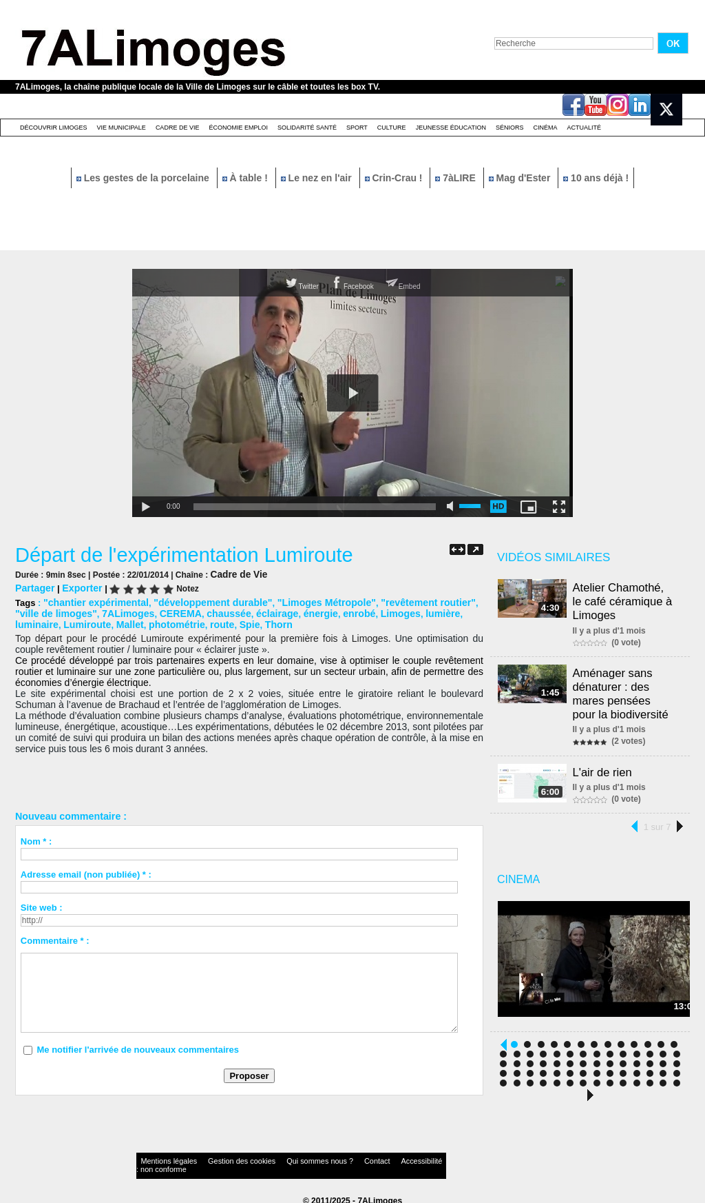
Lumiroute (37, 621)
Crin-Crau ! (395, 177)
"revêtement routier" (398, 601)
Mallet (77, 621)
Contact (325, 1158)
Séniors (510, 127)
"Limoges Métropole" (304, 601)
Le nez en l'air (318, 177)
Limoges (335, 611)
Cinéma (546, 127)
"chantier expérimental (91, 601)
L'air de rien (604, 762)
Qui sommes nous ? (280, 1158)
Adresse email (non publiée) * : (86, 871)
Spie (187, 621)
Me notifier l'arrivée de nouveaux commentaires (137, 1046)
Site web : (42, 904)
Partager (33, 587)
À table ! (246, 177)
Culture (391, 127)
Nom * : (36, 838)
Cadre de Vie (178, 127)
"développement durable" (199, 601)
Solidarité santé (307, 127)
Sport (357, 127)
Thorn (215, 621)
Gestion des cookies (218, 1158)
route (162, 621)
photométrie (120, 621)
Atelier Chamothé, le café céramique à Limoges (626, 599)
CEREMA (131, 611)
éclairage (220, 611)
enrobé (296, 611)
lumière (374, 611)
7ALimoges (83, 611)
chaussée (175, 611)
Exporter (77, 587)
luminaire (415, 611)
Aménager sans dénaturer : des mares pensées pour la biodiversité (626, 687)
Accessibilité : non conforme (379, 1158)
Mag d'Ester (521, 177)
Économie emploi (238, 127)
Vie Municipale (121, 127)
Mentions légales (162, 1158)
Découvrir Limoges (53, 127)
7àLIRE (456, 177)
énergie (261, 611)
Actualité (584, 127)
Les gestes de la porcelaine (144, 177)
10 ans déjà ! (596, 177)
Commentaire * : (55, 937)
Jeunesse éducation (451, 127)
